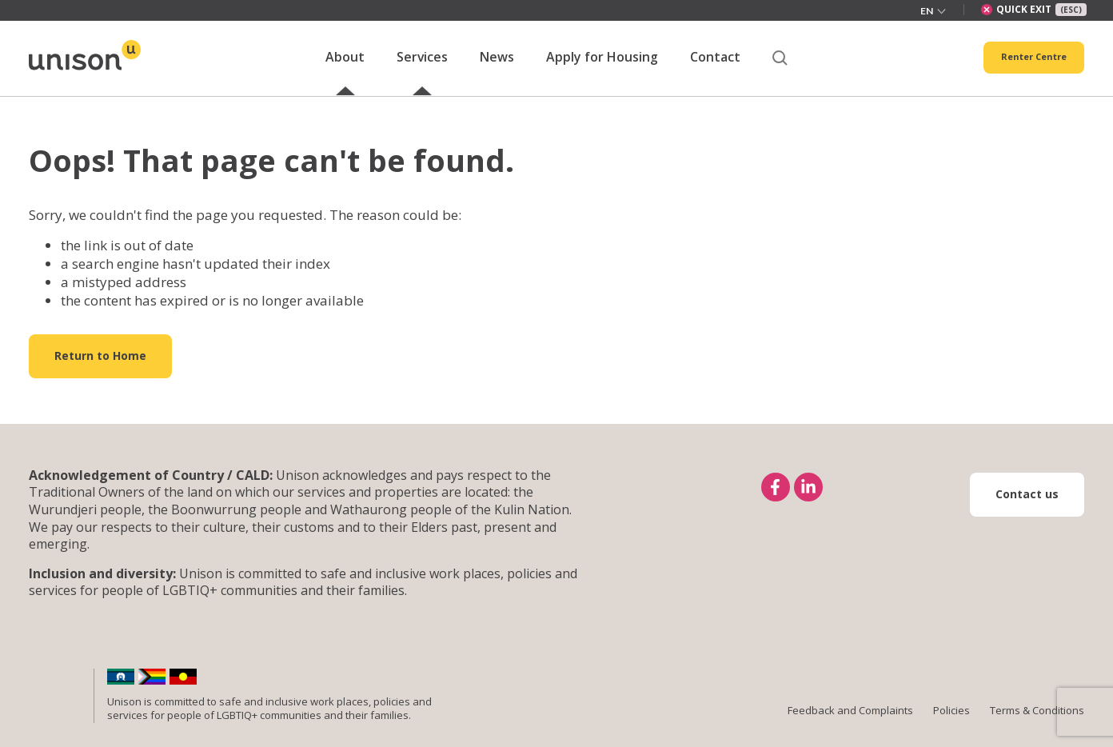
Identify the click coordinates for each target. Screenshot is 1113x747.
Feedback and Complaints (850, 728)
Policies (951, 728)
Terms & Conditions (1037, 728)
